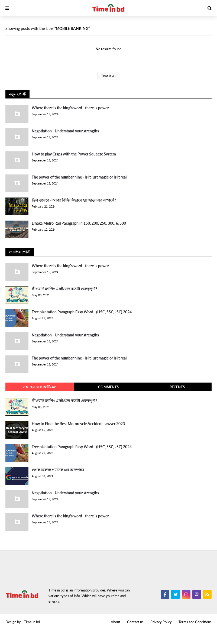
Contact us (135, 622)
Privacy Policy (161, 622)
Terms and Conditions (195, 622)
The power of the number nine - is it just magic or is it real (79, 177)
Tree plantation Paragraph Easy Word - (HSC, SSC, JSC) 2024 (82, 312)
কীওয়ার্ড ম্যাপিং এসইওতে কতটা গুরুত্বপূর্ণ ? (64, 289)
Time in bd (32, 622)
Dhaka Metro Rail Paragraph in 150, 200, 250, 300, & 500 (79, 223)
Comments (108, 387)
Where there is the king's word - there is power (70, 108)
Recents (177, 387)
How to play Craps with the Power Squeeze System (74, 154)
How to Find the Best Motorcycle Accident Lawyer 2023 (78, 423)
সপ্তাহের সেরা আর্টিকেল (40, 387)
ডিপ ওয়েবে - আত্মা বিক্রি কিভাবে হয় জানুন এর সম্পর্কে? (74, 200)
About (115, 622)
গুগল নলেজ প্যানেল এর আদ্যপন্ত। (58, 469)
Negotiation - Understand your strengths (65, 131)
